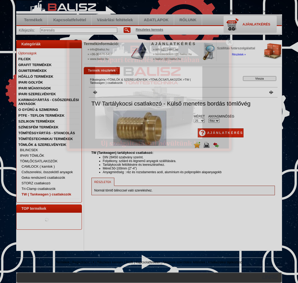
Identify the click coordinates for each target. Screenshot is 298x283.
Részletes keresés (110, 262)
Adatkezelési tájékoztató (225, 262)
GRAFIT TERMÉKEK (35, 65)
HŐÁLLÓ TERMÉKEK (35, 77)
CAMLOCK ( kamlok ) (38, 166)
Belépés (236, 11)
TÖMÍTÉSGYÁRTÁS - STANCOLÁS (46, 133)
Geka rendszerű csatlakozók (43, 178)
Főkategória (98, 79)
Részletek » (239, 54)
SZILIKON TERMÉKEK (36, 121)
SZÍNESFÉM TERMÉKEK (38, 127)
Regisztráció (81, 262)
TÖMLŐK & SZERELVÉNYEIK (128, 79)
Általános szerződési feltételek (183, 262)
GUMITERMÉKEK (32, 71)
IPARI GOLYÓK (30, 82)
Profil (129, 262)
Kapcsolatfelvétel (148, 262)
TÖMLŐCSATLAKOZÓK (166, 79)
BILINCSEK (29, 150)
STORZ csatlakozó (36, 183)
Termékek (63, 262)
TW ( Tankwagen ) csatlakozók (46, 194)
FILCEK (24, 59)
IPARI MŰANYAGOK (34, 88)
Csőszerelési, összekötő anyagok (47, 172)
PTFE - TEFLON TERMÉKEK (41, 115)
